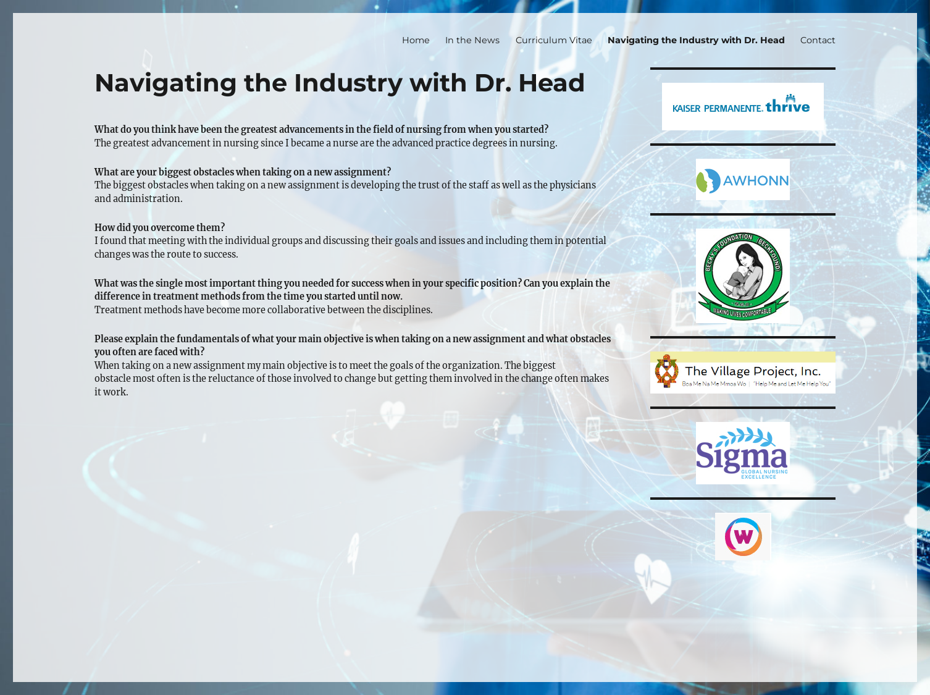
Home (416, 40)
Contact (818, 40)
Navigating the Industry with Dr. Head (696, 40)
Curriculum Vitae (554, 40)
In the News (472, 40)
